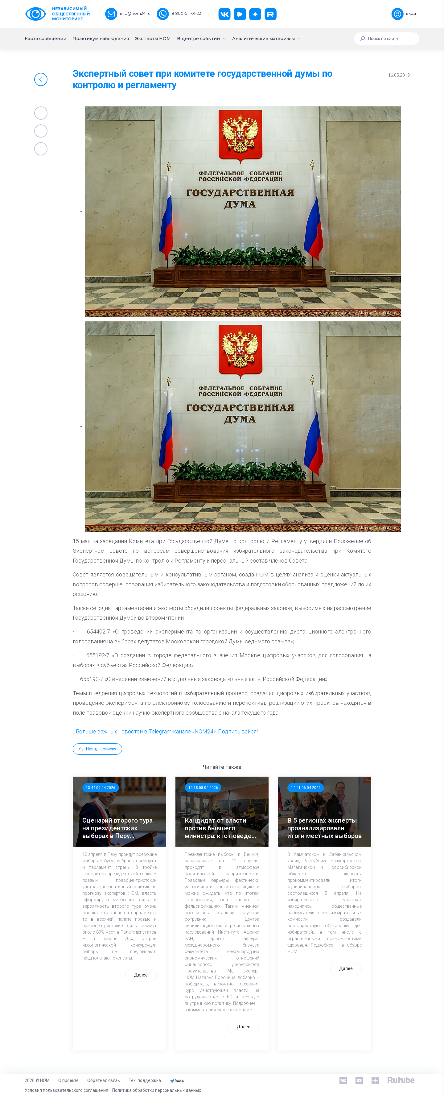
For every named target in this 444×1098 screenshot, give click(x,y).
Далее (141, 974)
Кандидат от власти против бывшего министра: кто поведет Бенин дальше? (220, 828)
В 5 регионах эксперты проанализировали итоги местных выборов (324, 828)
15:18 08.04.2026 (203, 788)
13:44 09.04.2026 (100, 788)
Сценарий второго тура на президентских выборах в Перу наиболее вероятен (117, 828)
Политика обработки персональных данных (156, 1090)
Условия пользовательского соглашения (66, 1090)
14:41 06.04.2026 (306, 788)
